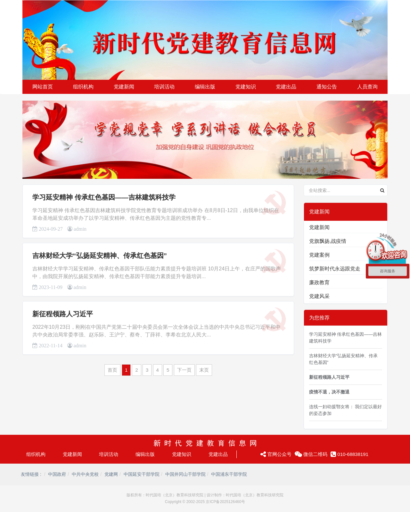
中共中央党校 (85, 474)
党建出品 (218, 454)
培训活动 (108, 454)
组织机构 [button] (83, 86)
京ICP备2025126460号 (225, 502)
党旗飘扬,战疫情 (327, 241)
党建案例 (319, 255)
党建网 (111, 474)
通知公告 (326, 86)
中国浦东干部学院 (229, 474)
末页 (204, 370)
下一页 (184, 370)
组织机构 (35, 454)
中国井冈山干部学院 (185, 474)
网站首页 (42, 86)
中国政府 (57, 474)
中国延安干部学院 (142, 474)
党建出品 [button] (286, 86)
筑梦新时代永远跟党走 (334, 268)
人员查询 (367, 86)
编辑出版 (145, 454)
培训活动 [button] (164, 86)
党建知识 (181, 454)
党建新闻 (319, 227)
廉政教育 (319, 282)
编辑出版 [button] (205, 86)
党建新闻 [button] (124, 86)
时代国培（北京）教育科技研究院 (174, 495)
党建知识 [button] (245, 86)
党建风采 (319, 296)
